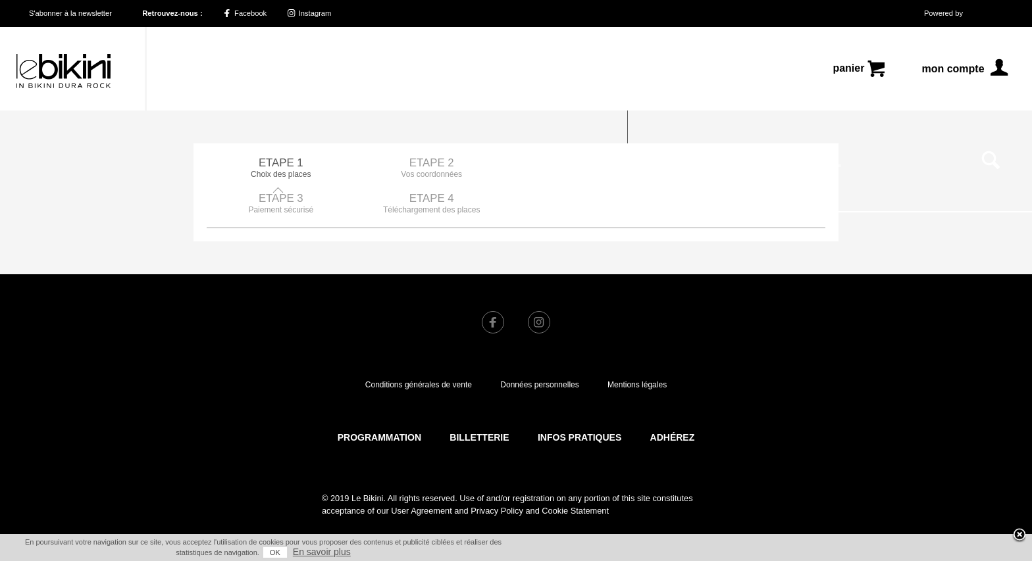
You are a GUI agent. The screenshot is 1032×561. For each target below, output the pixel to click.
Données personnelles (539, 349)
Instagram (310, 13)
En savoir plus (322, 552)
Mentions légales (637, 349)
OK (275, 552)
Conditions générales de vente (418, 349)
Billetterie (479, 402)
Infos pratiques (579, 402)
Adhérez (672, 402)
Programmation (379, 402)
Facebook (245, 13)
